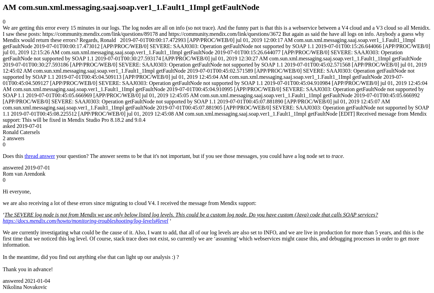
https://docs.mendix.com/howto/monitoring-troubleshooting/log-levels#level (85, 221)
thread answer (40, 156)
